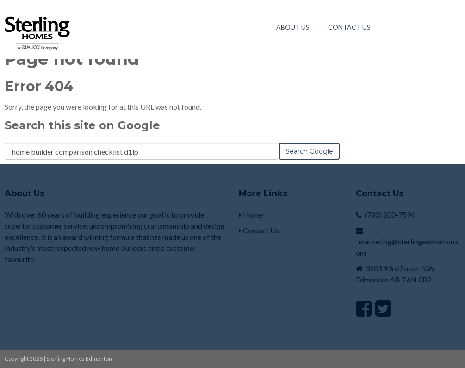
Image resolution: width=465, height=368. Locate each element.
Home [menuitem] (251, 214)
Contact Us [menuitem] (349, 27)
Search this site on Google (82, 125)
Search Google (309, 151)
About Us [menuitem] (293, 27)
